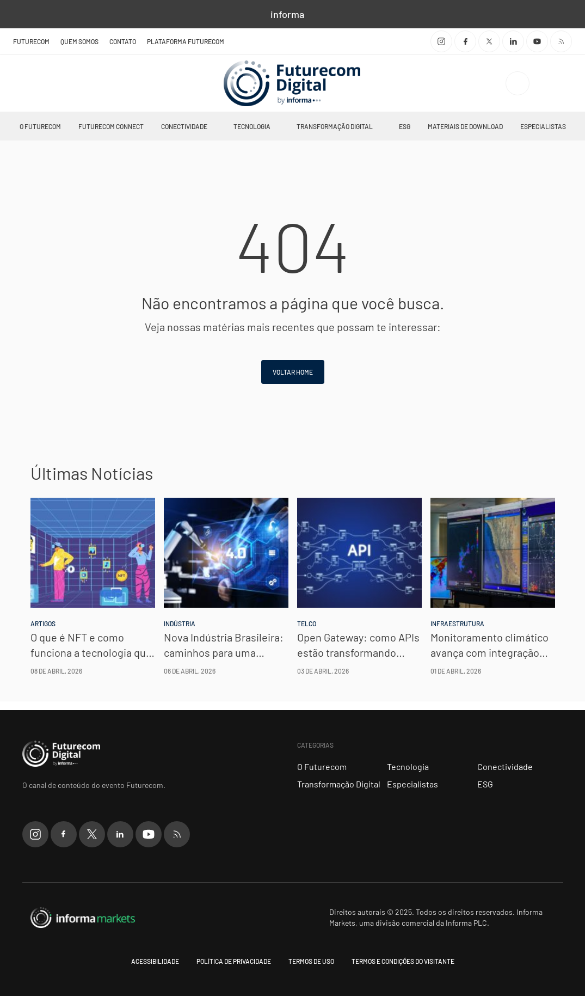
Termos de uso (311, 961)
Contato (122, 41)
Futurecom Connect (111, 126)
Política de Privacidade (233, 961)
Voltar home (293, 372)
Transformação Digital (335, 126)
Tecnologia (251, 126)
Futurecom (31, 41)
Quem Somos (79, 41)
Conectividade (184, 126)
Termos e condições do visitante (403, 961)
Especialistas (543, 126)
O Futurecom (40, 126)
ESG (404, 126)
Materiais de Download (465, 126)
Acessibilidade (155, 961)
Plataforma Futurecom (185, 41)
